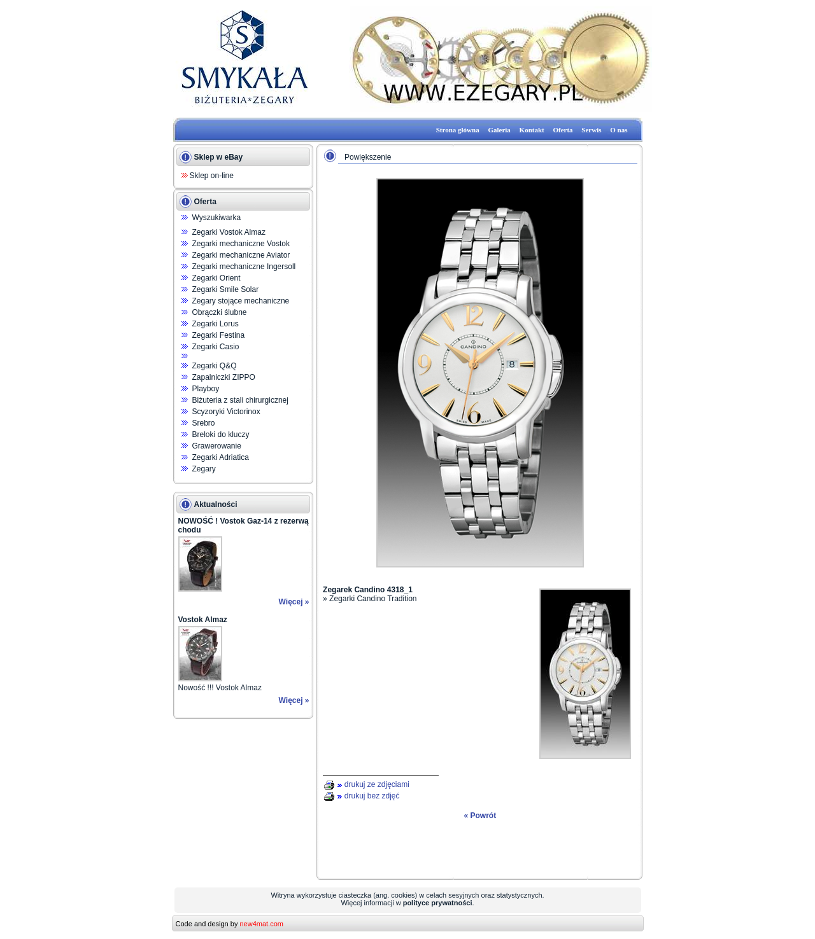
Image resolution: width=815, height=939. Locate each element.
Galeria (499, 130)
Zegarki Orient (216, 278)
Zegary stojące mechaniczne (241, 300)
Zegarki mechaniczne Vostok (241, 243)
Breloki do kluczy (221, 434)
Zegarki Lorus (215, 323)
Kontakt (532, 130)
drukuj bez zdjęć (372, 795)
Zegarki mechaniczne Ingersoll (244, 266)
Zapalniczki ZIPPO (223, 377)
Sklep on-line (212, 175)
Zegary (204, 468)
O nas (618, 130)
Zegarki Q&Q (214, 365)
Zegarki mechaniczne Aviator (241, 255)
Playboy (206, 388)
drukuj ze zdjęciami (376, 784)
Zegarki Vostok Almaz (229, 232)
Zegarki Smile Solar (225, 289)
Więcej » (294, 601)
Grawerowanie (216, 446)
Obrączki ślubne (219, 312)
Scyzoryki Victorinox (226, 411)
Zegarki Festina (218, 335)
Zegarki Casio (215, 346)
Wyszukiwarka (216, 217)
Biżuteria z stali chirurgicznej (240, 400)
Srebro (203, 423)
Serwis (591, 130)
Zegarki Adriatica (220, 457)
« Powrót (480, 815)
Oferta (562, 130)
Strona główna (457, 130)
